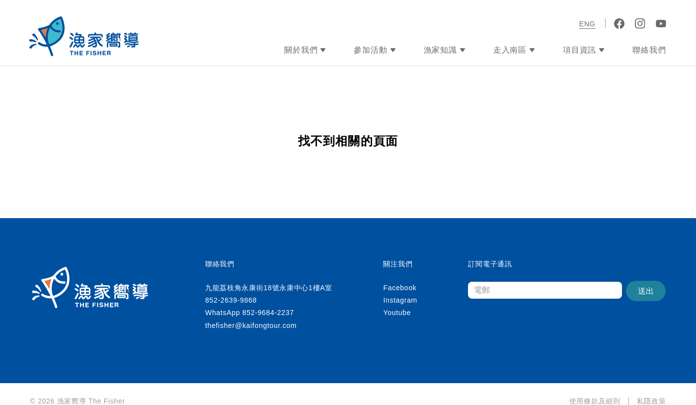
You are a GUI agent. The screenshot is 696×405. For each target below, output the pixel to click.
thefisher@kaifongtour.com (251, 325)
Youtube (397, 313)
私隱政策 (651, 401)
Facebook (399, 288)
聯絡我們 (649, 50)
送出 (646, 291)
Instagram (400, 300)
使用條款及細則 (594, 401)
